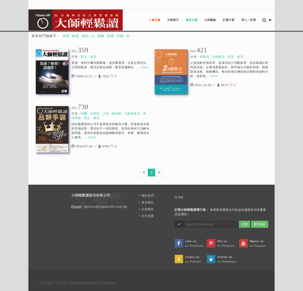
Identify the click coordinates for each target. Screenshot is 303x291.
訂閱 (244, 224)
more (144, 67)
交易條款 (147, 209)
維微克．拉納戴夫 (212, 56)
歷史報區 (260, 224)
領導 (110, 36)
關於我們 (147, 195)
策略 (101, 36)
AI (128, 36)
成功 (85, 36)
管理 (66, 36)
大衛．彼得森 (112, 113)
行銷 (120, 36)
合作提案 (147, 216)
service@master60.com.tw (105, 206)
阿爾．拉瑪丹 (90, 113)
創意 (75, 36)
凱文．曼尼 (88, 56)
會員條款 (147, 202)
